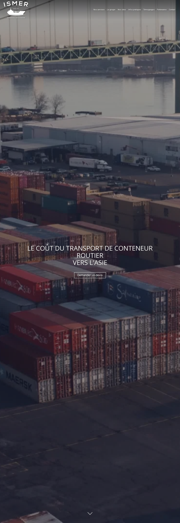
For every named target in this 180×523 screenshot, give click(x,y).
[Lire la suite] (90, 513)
